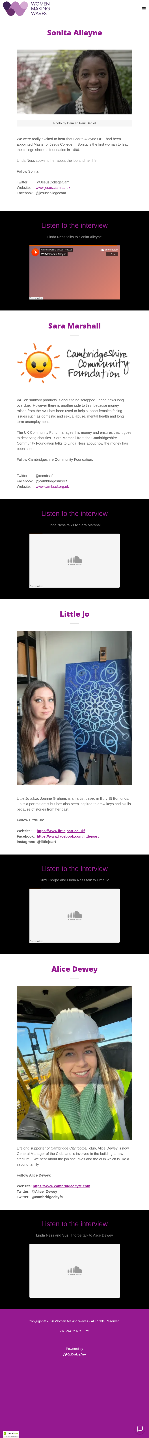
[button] (144, 8)
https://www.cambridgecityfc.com (61, 1186)
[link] (26, 8)
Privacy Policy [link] (74, 1331)
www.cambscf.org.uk (52, 487)
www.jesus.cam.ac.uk (53, 188)
